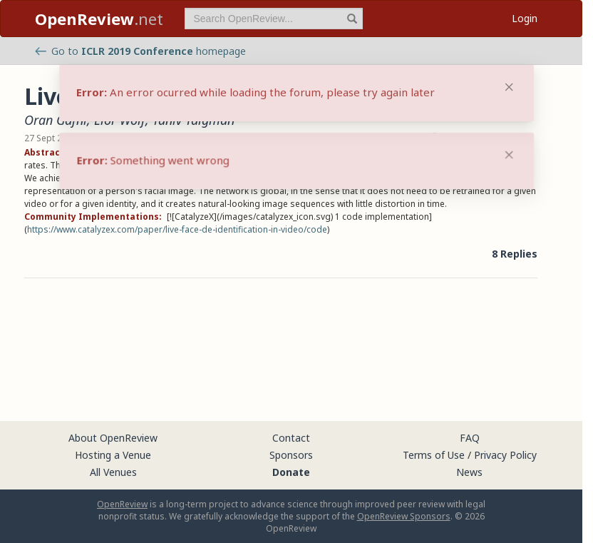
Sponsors (291, 455)
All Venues (113, 472)
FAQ (470, 438)
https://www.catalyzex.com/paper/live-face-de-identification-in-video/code (177, 229)
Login (524, 18)
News (469, 472)
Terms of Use (434, 455)
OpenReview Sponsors (403, 516)
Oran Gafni (55, 119)
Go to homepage (140, 51)
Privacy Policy (505, 455)
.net (99, 18)
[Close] (509, 155)
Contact (291, 438)
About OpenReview (113, 438)
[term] (274, 18)
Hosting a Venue (113, 455)
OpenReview (122, 504)
